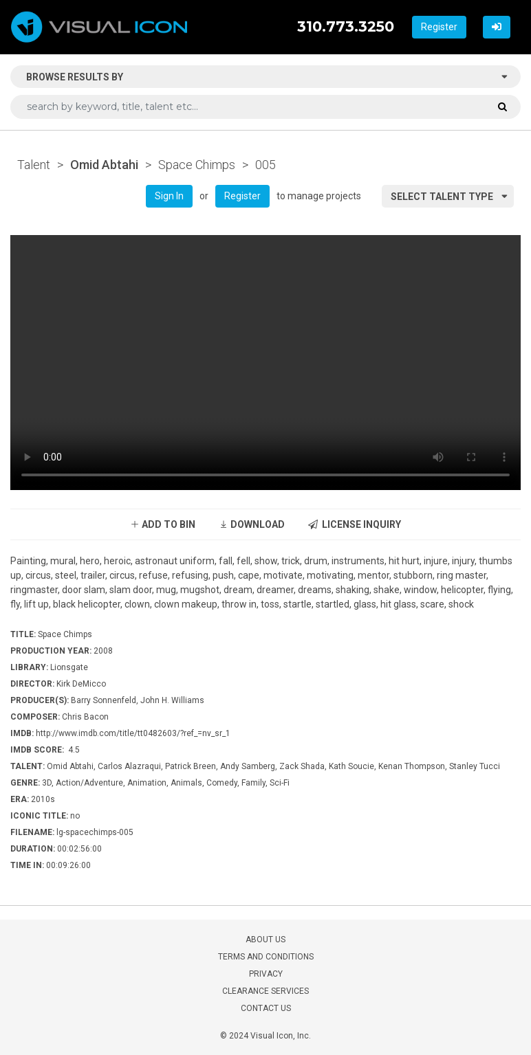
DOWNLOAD (252, 524)
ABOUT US (265, 939)
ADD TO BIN (162, 524)
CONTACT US (266, 1008)
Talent (33, 164)
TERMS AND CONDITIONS (266, 957)
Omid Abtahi (104, 164)
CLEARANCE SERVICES (265, 991)
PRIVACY (266, 974)
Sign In (169, 195)
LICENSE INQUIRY (354, 524)
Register (439, 26)
